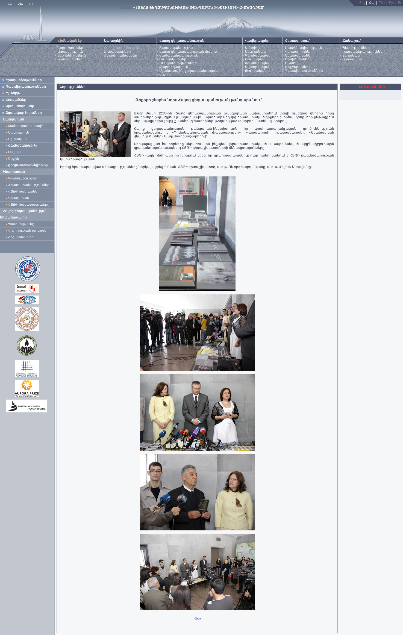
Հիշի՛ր (165, 74)
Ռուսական (254, 59)
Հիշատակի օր (21, 237)
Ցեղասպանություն (176, 48)
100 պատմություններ (178, 63)
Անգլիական (255, 52)
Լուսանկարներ (117, 52)
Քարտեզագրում (173, 67)
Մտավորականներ (120, 55)
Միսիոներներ (297, 59)
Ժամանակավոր (22, 145)
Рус (392, 3)
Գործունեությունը (24, 178)
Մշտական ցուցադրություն (22, 139)
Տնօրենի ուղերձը (72, 55)
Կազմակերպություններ (363, 52)
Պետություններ (356, 48)
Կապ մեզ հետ (70, 59)
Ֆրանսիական (257, 63)
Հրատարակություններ (28, 185)
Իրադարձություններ (23, 80)
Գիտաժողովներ (19, 106)
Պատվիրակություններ (25, 86)
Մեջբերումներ (298, 67)
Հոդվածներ (15, 100)
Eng (362, 3)
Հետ (197, 618)
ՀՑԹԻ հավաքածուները (28, 204)
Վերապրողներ (298, 52)
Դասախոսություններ (304, 71)
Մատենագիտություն (303, 48)
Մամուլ (291, 63)
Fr (399, 3)
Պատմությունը (21, 224)
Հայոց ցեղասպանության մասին (188, 52)
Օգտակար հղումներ (23, 113)
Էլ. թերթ (12, 93)
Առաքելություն (70, 52)
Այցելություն (18, 132)
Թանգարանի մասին (26, 126)
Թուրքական (256, 71)
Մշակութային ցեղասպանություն (188, 71)
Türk (382, 3)
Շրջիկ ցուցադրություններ (26, 159)
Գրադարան (18, 198)
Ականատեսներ (299, 55)
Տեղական (351, 55)
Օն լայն (15, 152)
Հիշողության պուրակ (27, 230)
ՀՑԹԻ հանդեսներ (25, 191)
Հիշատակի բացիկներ (29, 165)
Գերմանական (257, 55)
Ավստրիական (257, 67)
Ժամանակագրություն (178, 55)
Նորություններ (70, 48)
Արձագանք (352, 59)
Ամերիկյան (255, 48)
